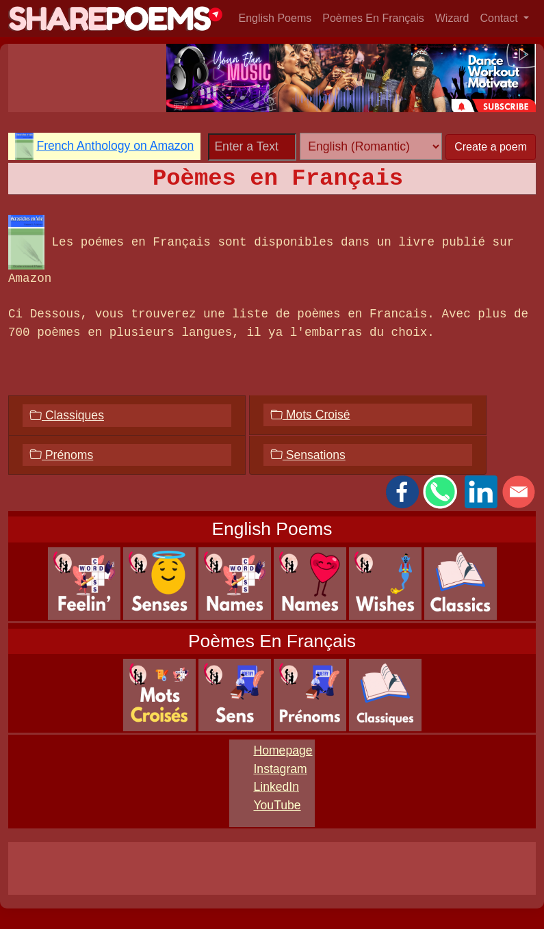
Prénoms (61, 455)
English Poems (275, 18)
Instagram (280, 769)
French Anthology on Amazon (115, 146)
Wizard (452, 18)
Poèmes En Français (373, 18)
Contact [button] (500, 18)
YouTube (276, 805)
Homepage (282, 750)
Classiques (66, 415)
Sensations (308, 455)
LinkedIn (276, 787)
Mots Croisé (310, 414)
